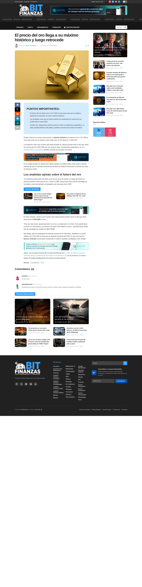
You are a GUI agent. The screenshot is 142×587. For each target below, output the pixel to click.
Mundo (80, 377)
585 (121, 68)
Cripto (30, 27)
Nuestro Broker (71, 27)
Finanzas (19, 27)
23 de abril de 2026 (22, 322)
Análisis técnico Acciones (56, 377)
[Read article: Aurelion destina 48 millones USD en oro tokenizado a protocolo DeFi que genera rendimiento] (99, 75)
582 (109, 55)
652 (81, 198)
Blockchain (69, 369)
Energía (68, 387)
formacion (69, 392)
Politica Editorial (96, 409)
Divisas (68, 379)
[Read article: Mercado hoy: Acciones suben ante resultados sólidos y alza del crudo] (99, 89)
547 (121, 92)
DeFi (67, 376)
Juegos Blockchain (82, 367)
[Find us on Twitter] (107, 1)
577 (69, 322)
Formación (56, 27)
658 (81, 334)
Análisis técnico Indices (58, 391)
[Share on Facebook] (17, 105)
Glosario (68, 394)
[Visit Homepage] (31, 10)
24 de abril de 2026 (112, 81)
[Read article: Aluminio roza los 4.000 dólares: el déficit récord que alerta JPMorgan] (59, 331)
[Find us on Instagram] (110, 1)
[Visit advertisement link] (88, 10)
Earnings (69, 381)
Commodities (53, 45)
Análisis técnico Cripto (58, 387)
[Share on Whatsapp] (17, 124)
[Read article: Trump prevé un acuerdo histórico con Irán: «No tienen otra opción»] (99, 64)
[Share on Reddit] (17, 114)
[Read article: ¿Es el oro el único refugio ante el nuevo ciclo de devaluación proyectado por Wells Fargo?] (28, 196)
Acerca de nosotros (84, 409)
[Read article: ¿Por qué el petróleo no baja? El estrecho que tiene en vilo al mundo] (71, 311)
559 (31, 322)
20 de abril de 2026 (112, 115)
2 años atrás (43, 45)
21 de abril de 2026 (34, 332)
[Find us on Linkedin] (35, 384)
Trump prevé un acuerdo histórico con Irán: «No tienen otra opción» (115, 63)
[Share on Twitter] (17, 109)
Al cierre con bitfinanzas (57, 369)
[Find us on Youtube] (116, 1)
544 (121, 81)
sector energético (81, 385)
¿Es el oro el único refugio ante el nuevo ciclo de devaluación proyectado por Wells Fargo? (39, 342)
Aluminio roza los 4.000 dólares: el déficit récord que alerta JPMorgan (77, 330)
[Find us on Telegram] (113, 1)
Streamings (82, 397)
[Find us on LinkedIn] (119, 1)
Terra (80, 400)
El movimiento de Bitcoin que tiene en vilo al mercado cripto (116, 99)
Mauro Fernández (31, 45)
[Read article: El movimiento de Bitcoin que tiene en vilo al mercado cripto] (99, 100)
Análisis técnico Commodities (57, 382)
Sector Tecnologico (82, 393)
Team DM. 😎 (38, 409)
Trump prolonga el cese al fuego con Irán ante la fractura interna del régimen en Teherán (109, 50)
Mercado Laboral (81, 371)
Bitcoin (55, 395)
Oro (42, 262)
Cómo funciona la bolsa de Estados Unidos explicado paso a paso (76, 342)
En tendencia (70, 384)
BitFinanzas (25, 409)
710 (81, 346)
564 (121, 115)
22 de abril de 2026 (61, 322)
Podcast (81, 382)
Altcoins (56, 373)
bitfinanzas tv (70, 366)
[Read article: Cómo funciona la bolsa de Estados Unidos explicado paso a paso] (59, 343)
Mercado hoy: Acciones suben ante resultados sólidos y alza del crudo (114, 88)
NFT (79, 379)
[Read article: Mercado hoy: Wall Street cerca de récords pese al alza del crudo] (99, 112)
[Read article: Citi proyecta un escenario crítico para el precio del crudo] (21, 331)
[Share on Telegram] (17, 119)
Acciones (56, 366)
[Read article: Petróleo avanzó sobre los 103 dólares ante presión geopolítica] (32, 311)
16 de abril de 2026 (73, 198)
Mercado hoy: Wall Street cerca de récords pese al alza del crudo (116, 111)
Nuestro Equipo (19, 1)
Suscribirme (121, 381)
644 (48, 202)
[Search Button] (125, 27)
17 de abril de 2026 (73, 346)
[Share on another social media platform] (17, 128)
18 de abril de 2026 (40, 202)
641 (42, 332)
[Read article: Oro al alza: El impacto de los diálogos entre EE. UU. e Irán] (60, 196)
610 (121, 104)
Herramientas (42, 27)
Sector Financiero (81, 389)
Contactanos (34, 1)
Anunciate (26, 1)
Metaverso (81, 374)
